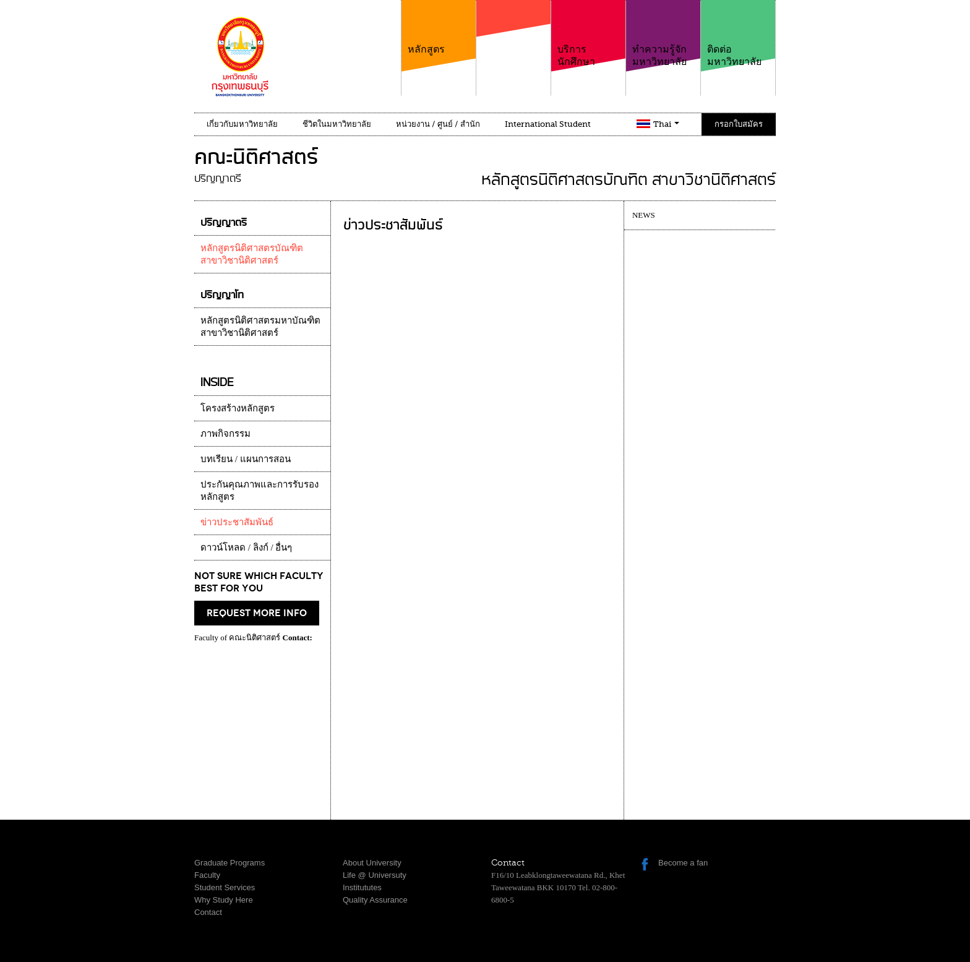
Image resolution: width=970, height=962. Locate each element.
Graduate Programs (229, 862)
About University (372, 862)
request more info (257, 613)
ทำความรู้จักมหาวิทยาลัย (663, 33)
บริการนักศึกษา (588, 33)
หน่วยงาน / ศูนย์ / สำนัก (438, 124)
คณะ (513, 42)
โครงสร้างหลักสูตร (237, 408)
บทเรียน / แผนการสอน (245, 459)
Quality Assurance (375, 899)
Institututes (362, 887)
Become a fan (683, 862)
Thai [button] (666, 124)
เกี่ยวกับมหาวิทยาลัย (242, 124)
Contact (208, 912)
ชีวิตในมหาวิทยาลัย (337, 124)
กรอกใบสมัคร (739, 124)
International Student (548, 124)
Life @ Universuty (374, 875)
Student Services (224, 887)
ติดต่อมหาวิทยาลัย (738, 33)
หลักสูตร (438, 27)
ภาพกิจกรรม (225, 434)
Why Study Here (223, 899)
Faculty (207, 875)
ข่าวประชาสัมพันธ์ (236, 522)
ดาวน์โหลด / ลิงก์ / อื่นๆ (246, 547)
